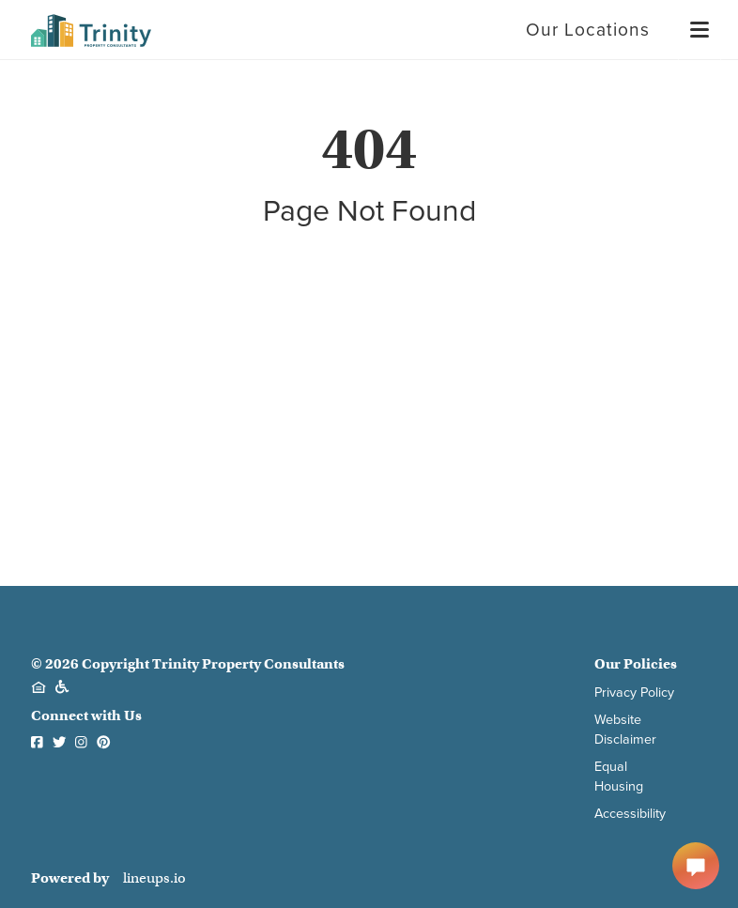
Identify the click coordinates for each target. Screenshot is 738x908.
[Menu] (699, 30)
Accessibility (630, 814)
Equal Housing (618, 776)
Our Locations (588, 29)
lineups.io (154, 878)
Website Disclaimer (625, 729)
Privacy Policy (634, 692)
